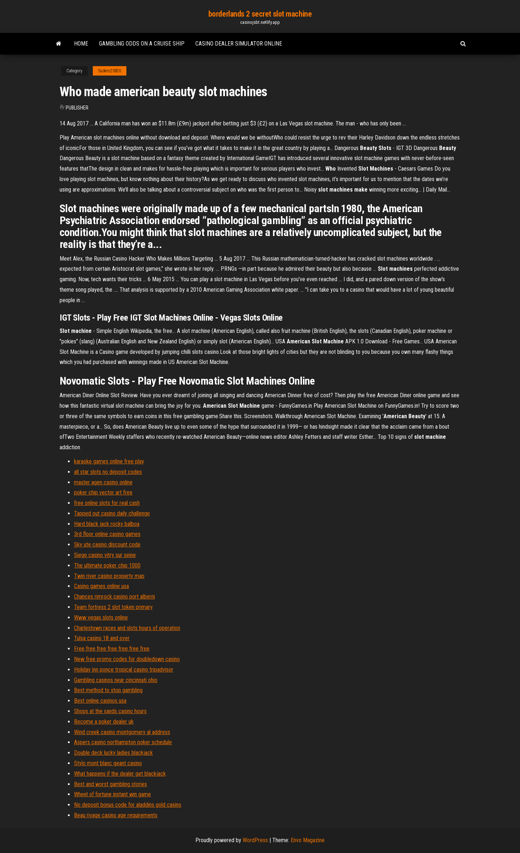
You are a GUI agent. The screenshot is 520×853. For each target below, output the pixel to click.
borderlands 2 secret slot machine (260, 13)
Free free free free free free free (112, 648)
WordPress (255, 840)
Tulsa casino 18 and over (102, 638)
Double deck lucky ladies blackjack (113, 752)
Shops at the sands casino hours (110, 711)
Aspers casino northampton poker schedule (123, 742)
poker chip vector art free (103, 492)
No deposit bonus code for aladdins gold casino (127, 804)
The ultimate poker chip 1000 (107, 565)
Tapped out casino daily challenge (112, 513)
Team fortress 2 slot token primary (113, 607)
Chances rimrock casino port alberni (114, 596)
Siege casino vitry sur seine (105, 555)
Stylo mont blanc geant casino (108, 763)
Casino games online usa (101, 586)
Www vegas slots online (101, 617)
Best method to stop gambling (108, 690)
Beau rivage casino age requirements (115, 815)
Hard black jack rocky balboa (106, 523)
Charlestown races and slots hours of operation (127, 628)
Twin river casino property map (109, 576)
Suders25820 (109, 70)
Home (81, 43)
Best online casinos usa (100, 700)
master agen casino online (103, 482)
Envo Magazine (308, 840)
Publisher (77, 108)
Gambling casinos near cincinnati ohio (115, 680)
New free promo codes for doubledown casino (127, 659)
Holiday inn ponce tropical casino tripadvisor (123, 669)
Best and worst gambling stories (110, 784)
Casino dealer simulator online (238, 43)
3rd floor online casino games (107, 534)
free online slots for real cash (107, 503)
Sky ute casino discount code (107, 544)
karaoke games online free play (109, 461)
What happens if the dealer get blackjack (120, 773)
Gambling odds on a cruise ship (142, 43)
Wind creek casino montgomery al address (122, 732)
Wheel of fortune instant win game (112, 794)
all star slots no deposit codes (108, 471)
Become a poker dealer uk (104, 721)
